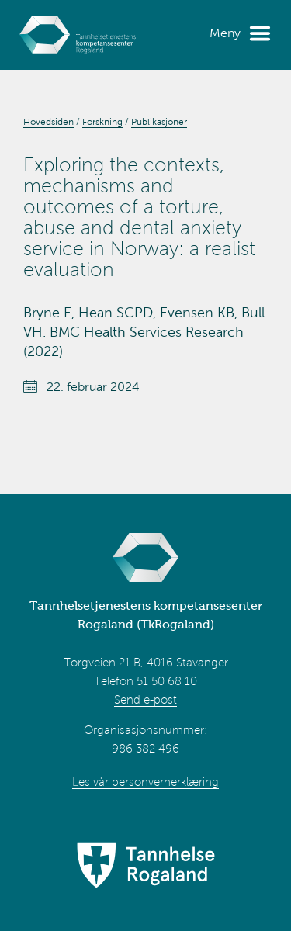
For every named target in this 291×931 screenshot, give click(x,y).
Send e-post (145, 700)
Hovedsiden (48, 121)
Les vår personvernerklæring (145, 782)
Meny (225, 33)
